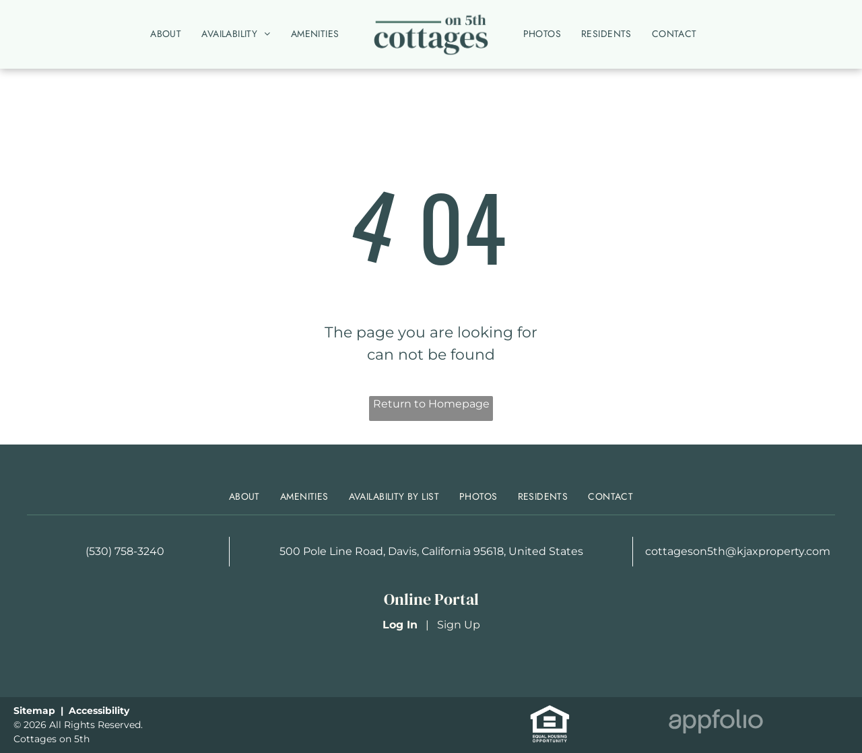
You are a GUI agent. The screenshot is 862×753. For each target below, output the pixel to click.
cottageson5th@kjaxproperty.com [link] (737, 551)
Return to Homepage (431, 403)
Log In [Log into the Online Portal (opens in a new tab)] (400, 624)
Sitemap (34, 711)
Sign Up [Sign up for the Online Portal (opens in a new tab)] (458, 624)
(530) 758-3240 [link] (125, 551)
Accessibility (99, 711)
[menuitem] (165, 34)
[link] (549, 711)
